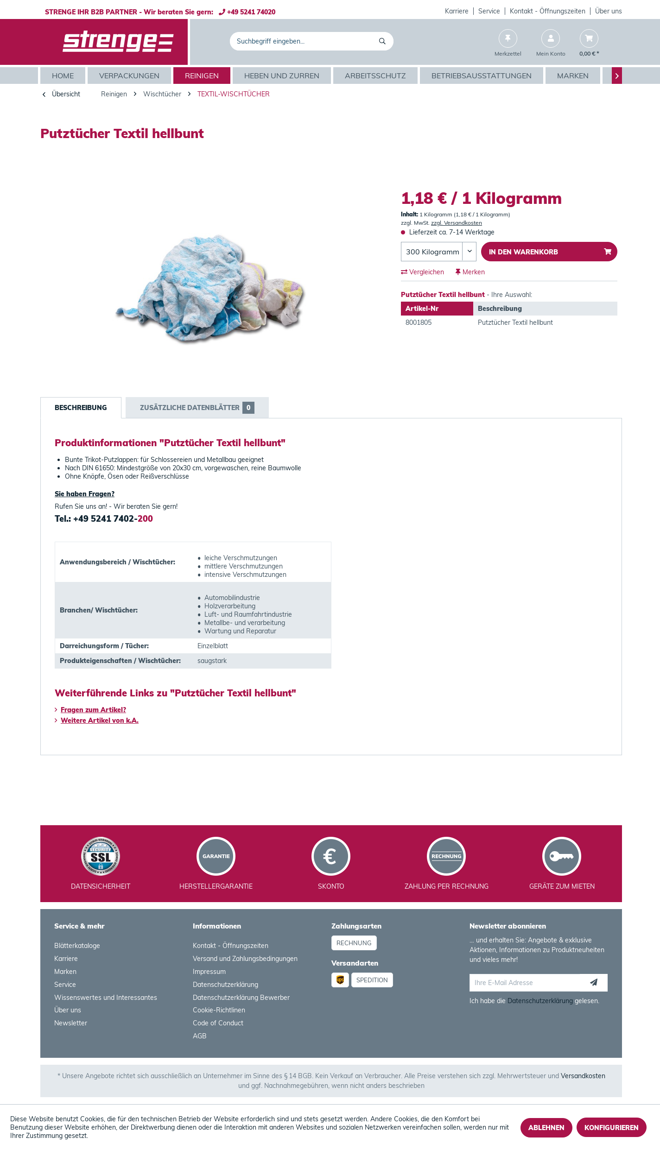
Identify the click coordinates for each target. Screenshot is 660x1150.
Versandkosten (583, 1076)
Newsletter (70, 1023)
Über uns (608, 11)
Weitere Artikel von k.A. (97, 720)
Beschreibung (81, 408)
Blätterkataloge (77, 945)
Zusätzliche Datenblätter (197, 408)
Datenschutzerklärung (225, 984)
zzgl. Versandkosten (456, 222)
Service (489, 11)
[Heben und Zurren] (283, 75)
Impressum (209, 971)
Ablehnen (546, 1128)
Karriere (457, 11)
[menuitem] (457, 11)
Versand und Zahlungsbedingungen (245, 958)
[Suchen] (383, 41)
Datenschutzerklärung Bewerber (241, 997)
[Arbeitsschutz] (376, 75)
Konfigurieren (611, 1128)
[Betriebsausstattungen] (483, 75)
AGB (200, 1036)
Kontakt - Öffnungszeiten (547, 11)
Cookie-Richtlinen (219, 1010)
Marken (65, 971)
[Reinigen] (203, 75)
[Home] (64, 75)
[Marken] (574, 75)
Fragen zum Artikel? (90, 710)
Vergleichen (422, 272)
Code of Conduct (218, 1023)
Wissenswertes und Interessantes (105, 997)
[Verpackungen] (130, 75)
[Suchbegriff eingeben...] (311, 41)
